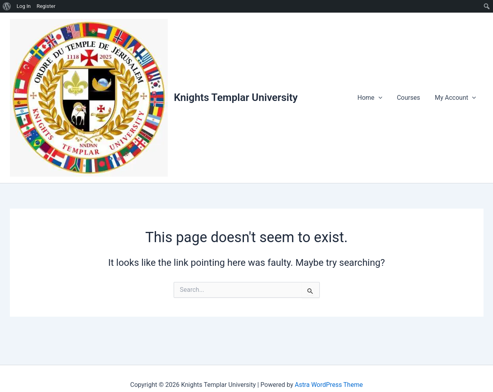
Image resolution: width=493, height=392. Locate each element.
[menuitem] (7, 6)
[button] (384, 98)
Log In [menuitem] (24, 6)
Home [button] (375, 98)
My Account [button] (456, 98)
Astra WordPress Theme (329, 384)
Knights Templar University (236, 97)
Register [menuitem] (46, 6)
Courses (411, 97)
